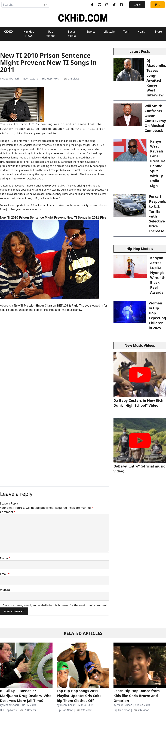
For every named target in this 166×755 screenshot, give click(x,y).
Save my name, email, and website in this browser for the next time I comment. (55, 605)
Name (5, 558)
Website (5, 590)
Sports (91, 31)
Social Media (71, 34)
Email (5, 574)
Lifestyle (109, 31)
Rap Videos (50, 34)
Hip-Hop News (28, 34)
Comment (7, 512)
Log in (137, 4)
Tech (126, 31)
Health (142, 31)
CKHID (8, 31)
